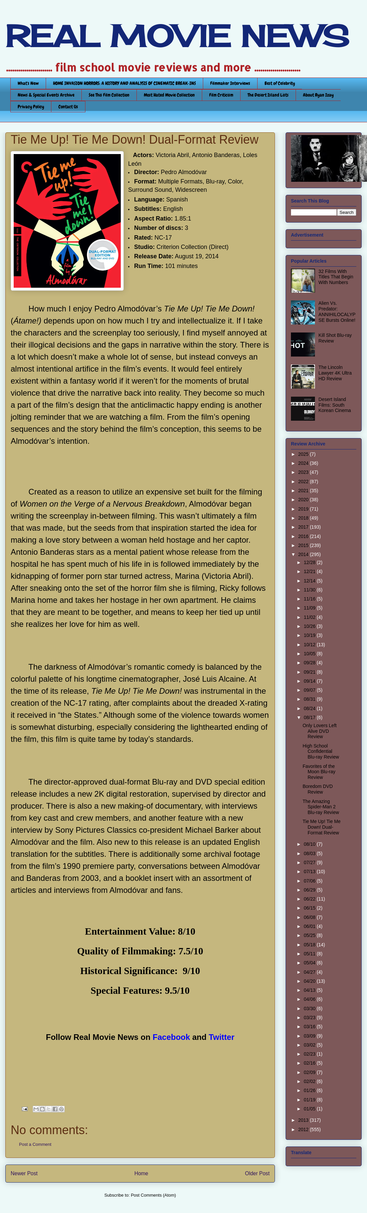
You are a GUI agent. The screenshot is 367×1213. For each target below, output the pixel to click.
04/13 (310, 990)
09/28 (310, 662)
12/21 (310, 571)
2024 (304, 463)
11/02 (310, 617)
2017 (304, 527)
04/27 (310, 972)
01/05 (310, 1108)
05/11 (310, 953)
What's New (28, 83)
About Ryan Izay (318, 95)
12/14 (310, 580)
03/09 (310, 1036)
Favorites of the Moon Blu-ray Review (319, 772)
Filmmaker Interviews (230, 83)
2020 (304, 499)
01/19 (310, 1099)
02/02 (310, 1081)
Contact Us (68, 107)
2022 (304, 481)
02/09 (310, 1072)
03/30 (310, 1008)
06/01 (310, 926)
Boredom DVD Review (318, 789)
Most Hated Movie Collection (169, 95)
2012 (304, 1129)
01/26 (310, 1090)
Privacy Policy (31, 107)
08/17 (310, 717)
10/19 (310, 635)
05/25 (310, 935)
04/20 (310, 981)
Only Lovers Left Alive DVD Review (320, 731)
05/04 (310, 962)
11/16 (310, 598)
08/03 (310, 853)
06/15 (310, 908)
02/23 (310, 1054)
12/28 (310, 562)
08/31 (310, 699)
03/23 (310, 1017)
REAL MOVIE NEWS (177, 36)
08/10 (310, 844)
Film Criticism (221, 95)
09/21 (310, 672)
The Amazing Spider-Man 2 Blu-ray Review (321, 807)
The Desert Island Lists (268, 95)
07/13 (310, 871)
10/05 (310, 653)
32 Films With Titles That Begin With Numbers (336, 277)
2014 (304, 554)
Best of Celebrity (280, 83)
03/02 (310, 1045)
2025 (304, 454)
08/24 (310, 708)
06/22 (310, 899)
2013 (304, 1120)
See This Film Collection (109, 95)
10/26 (310, 626)
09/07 (310, 690)
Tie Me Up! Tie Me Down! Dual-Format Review (322, 827)
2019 (304, 509)
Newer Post (24, 1173)
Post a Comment (35, 1144)
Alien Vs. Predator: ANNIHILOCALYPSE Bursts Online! (337, 311)
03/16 (310, 1026)
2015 (304, 545)
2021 (304, 490)
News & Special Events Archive (46, 95)
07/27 (310, 862)
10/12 (310, 644)
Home (141, 1173)
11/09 (310, 608)
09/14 (310, 681)
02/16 (310, 1063)
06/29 (310, 890)
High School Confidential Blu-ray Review (321, 751)
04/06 (310, 999)
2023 (304, 472)
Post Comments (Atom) (153, 1195)
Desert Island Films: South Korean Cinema (335, 405)
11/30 (310, 589)
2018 (304, 518)
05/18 (310, 944)
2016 (304, 536)
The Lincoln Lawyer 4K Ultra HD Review (335, 373)
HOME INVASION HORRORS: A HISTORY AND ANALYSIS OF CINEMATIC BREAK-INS (124, 83)
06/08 (310, 917)
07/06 (310, 881)
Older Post (257, 1173)
